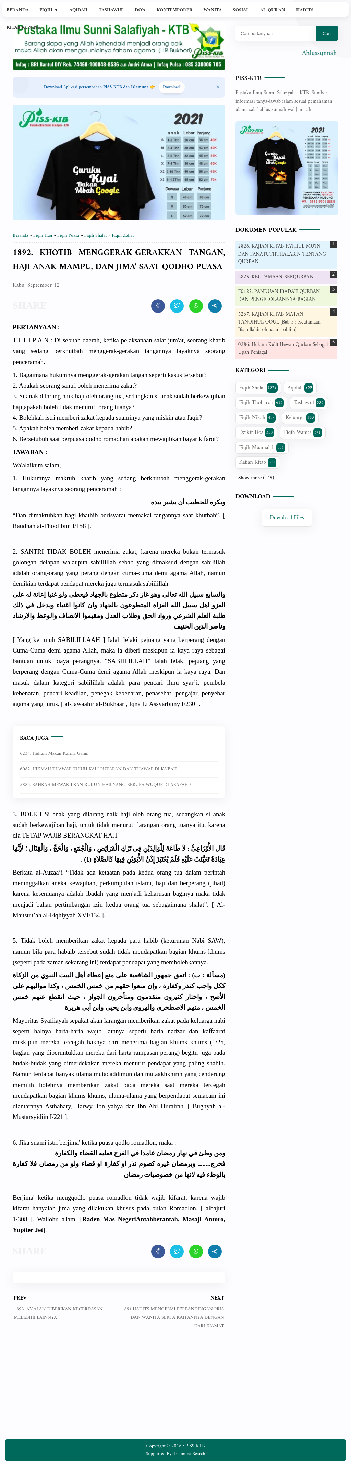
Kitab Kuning (24, 27)
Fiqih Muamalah (262, 447)
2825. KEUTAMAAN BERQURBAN (276, 277)
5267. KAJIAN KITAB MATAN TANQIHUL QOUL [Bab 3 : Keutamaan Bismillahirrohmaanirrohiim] (279, 322)
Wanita (213, 10)
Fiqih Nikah (257, 418)
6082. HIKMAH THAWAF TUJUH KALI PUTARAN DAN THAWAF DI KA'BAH (98, 769)
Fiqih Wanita (303, 432)
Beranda (18, 10)
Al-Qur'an (272, 10)
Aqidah (78, 10)
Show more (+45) (256, 478)
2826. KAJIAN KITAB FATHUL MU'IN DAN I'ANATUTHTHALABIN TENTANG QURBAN (282, 254)
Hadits (304, 10)
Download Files (287, 518)
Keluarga (300, 418)
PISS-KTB (248, 78)
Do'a (140, 10)
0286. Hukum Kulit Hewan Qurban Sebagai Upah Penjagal (283, 348)
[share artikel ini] (158, 306)
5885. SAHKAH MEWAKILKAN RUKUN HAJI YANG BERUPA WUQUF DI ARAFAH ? (105, 785)
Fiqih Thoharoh (261, 402)
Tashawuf (111, 10)
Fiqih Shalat (258, 388)
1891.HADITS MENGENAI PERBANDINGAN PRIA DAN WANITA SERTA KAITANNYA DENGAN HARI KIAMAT (173, 1317)
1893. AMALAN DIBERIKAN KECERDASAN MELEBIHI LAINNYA (58, 1313)
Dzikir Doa (256, 432)
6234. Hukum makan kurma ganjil (54, 753)
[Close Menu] (218, 87)
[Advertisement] (119, 1389)
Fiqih (49, 10)
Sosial (241, 10)
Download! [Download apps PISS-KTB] (172, 87)
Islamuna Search (189, 1454)
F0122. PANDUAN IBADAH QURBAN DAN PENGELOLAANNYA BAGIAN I (279, 295)
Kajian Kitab (258, 462)
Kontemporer (174, 10)
